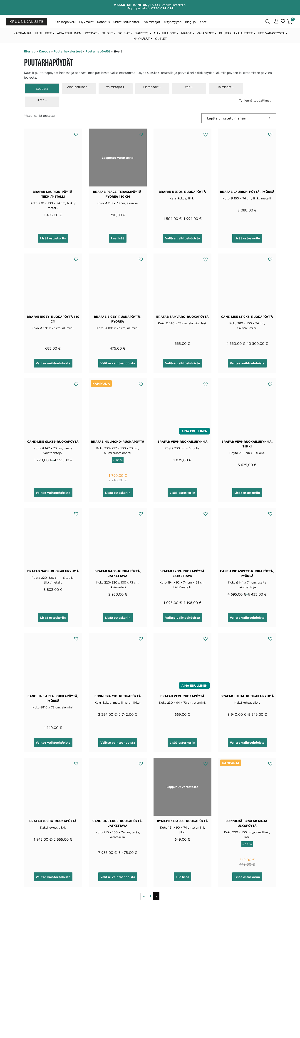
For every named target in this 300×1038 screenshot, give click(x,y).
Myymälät (86, 22)
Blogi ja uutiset (195, 22)
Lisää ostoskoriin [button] (53, 238)
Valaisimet (205, 33)
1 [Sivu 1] (150, 896)
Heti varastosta (271, 33)
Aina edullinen (69, 33)
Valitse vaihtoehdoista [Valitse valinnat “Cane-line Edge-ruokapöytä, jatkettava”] (117, 877)
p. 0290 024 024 (161, 8)
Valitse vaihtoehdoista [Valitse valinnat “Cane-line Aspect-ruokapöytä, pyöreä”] (247, 617)
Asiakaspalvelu (65, 22)
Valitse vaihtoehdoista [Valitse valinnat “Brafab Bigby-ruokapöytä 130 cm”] (53, 363)
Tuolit (107, 33)
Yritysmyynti (172, 22)
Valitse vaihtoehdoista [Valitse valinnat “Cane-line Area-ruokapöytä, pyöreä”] (53, 742)
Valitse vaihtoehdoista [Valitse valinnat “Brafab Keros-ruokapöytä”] (182, 238)
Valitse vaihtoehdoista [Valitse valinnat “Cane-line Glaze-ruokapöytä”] (53, 492)
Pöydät (91, 33)
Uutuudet (43, 33)
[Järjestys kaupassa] (238, 118)
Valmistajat (152, 22)
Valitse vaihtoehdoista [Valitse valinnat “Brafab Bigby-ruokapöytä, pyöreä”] (117, 363)
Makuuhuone (165, 33)
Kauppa (44, 51)
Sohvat (124, 33)
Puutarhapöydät (97, 51)
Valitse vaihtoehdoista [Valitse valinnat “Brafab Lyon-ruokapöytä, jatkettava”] (182, 617)
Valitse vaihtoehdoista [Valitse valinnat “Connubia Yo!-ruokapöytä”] (117, 742)
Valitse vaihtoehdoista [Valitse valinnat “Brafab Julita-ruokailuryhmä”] (247, 742)
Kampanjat (22, 33)
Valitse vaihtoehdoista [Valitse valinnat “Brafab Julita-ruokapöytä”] (53, 877)
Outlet (161, 38)
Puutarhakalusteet (236, 33)
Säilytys (142, 33)
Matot (186, 33)
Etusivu (29, 51)
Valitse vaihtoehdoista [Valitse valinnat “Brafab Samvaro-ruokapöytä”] (182, 363)
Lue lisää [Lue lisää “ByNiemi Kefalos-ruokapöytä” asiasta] (182, 877)
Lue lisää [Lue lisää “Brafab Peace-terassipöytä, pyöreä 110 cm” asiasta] (117, 238)
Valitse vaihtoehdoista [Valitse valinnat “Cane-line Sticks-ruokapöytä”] (247, 363)
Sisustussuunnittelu (127, 22)
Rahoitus (103, 22)
